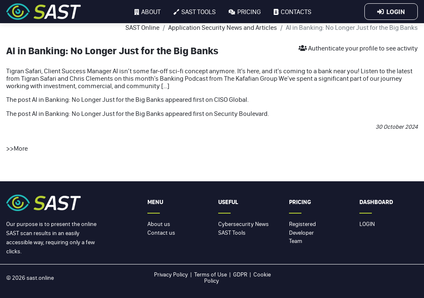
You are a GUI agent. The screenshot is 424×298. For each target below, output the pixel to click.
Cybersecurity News (243, 224)
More (21, 148)
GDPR (240, 274)
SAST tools (194, 11)
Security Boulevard (240, 113)
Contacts (292, 11)
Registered (302, 224)
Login (391, 11)
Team (295, 241)
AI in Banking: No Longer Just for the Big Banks (98, 99)
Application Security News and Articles (222, 27)
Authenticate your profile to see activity (358, 48)
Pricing (245, 11)
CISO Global (230, 99)
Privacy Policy (171, 274)
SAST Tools (232, 232)
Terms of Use (210, 274)
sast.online (40, 277)
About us (158, 224)
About (147, 11)
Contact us (161, 232)
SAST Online (142, 27)
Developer (301, 232)
